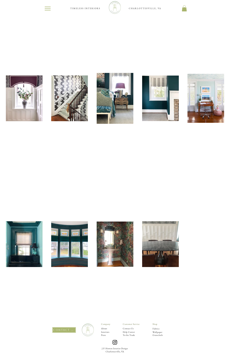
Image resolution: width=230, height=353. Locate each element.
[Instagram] (115, 342)
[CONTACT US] (64, 330)
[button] (184, 8)
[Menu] (47, 8)
